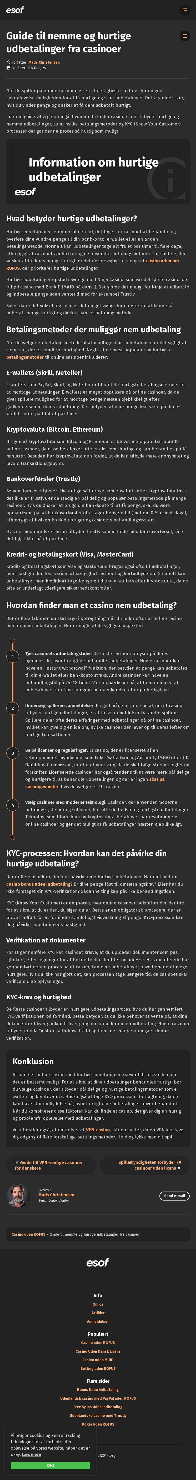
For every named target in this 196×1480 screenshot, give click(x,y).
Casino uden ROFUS (29, 1234)
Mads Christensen (44, 62)
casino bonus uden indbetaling (38, 884)
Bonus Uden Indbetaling (98, 1390)
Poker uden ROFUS (98, 1424)
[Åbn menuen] (185, 10)
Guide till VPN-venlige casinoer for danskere (49, 1165)
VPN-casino (98, 1130)
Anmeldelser (98, 1321)
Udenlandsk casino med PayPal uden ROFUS (98, 1398)
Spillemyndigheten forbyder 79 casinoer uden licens (149, 1165)
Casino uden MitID (98, 1360)
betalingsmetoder (25, 357)
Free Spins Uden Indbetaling (98, 1407)
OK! (50, 1465)
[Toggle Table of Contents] (185, 36)
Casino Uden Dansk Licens (98, 1351)
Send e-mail (174, 1196)
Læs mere (31, 1454)
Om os (98, 1304)
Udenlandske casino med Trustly (98, 1415)
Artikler (98, 1313)
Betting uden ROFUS (98, 1368)
